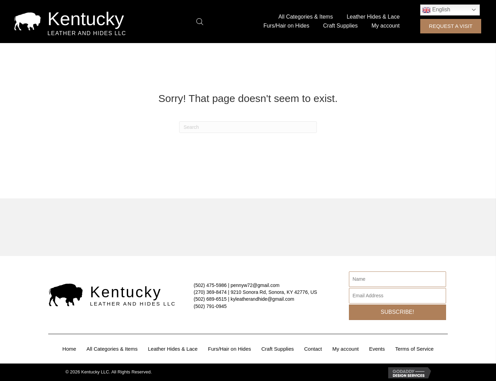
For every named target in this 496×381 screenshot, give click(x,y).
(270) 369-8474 (210, 292)
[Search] (248, 127)
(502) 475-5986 (210, 285)
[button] (450, 26)
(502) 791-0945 (210, 306)
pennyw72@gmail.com (255, 285)
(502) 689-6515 (210, 299)
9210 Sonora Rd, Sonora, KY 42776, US (274, 292)
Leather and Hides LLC (87, 33)
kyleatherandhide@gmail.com (262, 299)
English (436, 10)
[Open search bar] (199, 21)
